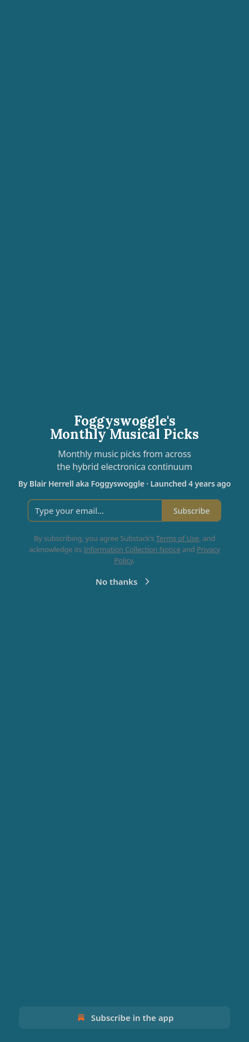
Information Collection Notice (131, 549)
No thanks (124, 581)
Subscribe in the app (125, 1017)
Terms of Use (177, 538)
